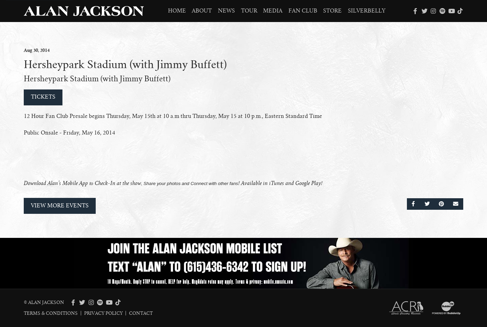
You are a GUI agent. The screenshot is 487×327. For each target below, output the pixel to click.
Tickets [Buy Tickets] (43, 97)
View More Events (60, 206)
